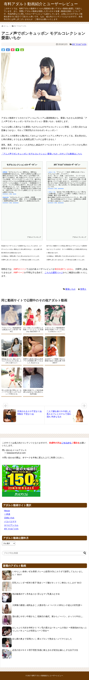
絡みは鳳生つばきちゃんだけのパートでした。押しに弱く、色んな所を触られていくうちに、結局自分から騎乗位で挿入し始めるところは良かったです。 (67, 185)
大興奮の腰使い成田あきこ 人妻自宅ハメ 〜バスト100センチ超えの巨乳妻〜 (47, 605)
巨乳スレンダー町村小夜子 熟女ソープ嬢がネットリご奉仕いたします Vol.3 (46, 583)
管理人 (83, 289)
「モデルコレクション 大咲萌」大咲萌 (22, 181)
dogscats (6, 181)
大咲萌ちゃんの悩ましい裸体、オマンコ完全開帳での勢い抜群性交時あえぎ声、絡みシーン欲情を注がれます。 (22, 184)
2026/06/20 (51, 189)
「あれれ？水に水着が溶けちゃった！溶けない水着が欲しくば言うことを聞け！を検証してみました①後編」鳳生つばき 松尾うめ (67, 179)
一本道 (7, 514)
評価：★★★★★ (14, 187)
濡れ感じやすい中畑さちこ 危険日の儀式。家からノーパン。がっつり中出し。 (48, 616)
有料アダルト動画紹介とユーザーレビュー (41, 4)
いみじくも (51, 178)
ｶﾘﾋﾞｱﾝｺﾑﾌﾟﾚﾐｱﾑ (79, 44)
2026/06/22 (5, 187)
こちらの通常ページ (54, 272)
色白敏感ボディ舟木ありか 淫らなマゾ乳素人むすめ (36, 594)
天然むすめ (9, 518)
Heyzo (7, 511)
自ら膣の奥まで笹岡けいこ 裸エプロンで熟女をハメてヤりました (42, 639)
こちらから (66, 443)
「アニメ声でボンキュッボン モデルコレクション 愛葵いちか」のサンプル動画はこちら (41, 154)
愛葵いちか (70, 289)
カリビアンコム (11, 525)
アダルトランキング (34, 237)
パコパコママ (10, 521)
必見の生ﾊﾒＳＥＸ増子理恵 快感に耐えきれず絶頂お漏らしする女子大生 (45, 650)
